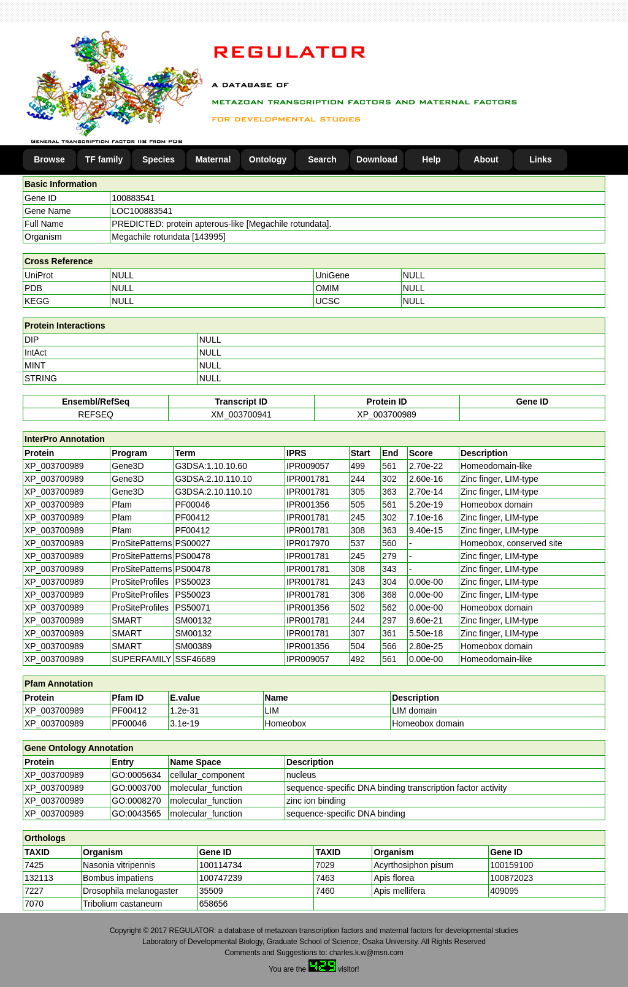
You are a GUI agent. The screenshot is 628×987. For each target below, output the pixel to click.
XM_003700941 (241, 414)
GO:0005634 (136, 775)
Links (540, 159)
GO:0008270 (136, 801)
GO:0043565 (136, 813)
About (485, 159)
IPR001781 (307, 479)
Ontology (267, 159)
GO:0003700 (136, 788)
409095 (504, 891)
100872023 (511, 878)
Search (322, 159)
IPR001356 (307, 504)
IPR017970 (307, 543)
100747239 (220, 878)
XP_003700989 (386, 414)
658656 (213, 904)
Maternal (213, 159)
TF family (104, 159)
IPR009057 (307, 466)
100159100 (511, 865)
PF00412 (129, 710)
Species (158, 159)
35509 (211, 891)
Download (376, 159)
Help (431, 159)
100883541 (133, 198)
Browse (49, 159)
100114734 (220, 865)
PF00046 (129, 723)
